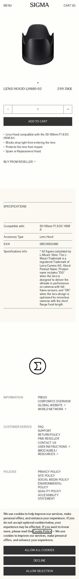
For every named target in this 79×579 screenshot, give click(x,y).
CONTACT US (47, 442)
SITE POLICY (46, 475)
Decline (40, 560)
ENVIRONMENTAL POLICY (50, 485)
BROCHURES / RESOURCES (47, 452)
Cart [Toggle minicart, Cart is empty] (69, 5)
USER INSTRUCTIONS (52, 446)
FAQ (41, 426)
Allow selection (39, 571)
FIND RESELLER (48, 438)
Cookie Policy (42, 531)
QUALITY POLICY (49, 491)
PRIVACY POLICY (49, 471)
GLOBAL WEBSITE (50, 405)
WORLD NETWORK (50, 409)
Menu (8, 5)
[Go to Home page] (39, 5)
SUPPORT (44, 430)
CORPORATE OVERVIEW (54, 401)
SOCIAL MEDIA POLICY (53, 479)
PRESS (42, 397)
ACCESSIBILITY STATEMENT (48, 496)
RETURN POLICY (49, 434)
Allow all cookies (39, 550)
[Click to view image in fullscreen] (38, 44)
